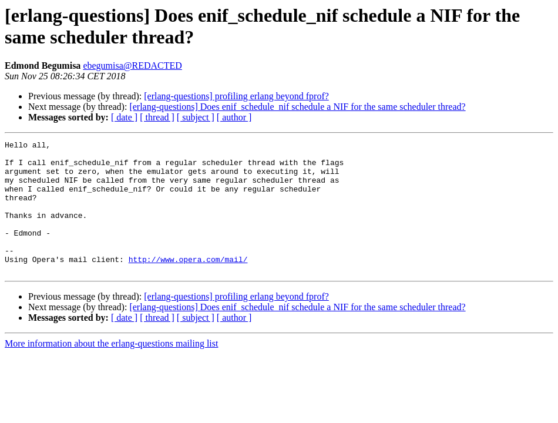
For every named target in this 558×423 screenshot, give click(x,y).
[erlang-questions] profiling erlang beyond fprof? (236, 96)
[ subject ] (195, 117)
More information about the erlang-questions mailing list (111, 370)
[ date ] (124, 117)
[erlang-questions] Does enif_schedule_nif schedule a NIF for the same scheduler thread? (297, 107)
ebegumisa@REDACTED (132, 65)
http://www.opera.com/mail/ (188, 283)
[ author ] (234, 117)
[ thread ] (157, 117)
